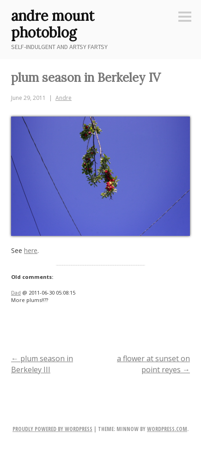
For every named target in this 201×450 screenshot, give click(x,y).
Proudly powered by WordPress (52, 429)
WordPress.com (167, 429)
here (30, 250)
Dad (16, 292)
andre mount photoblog (52, 24)
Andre (63, 98)
